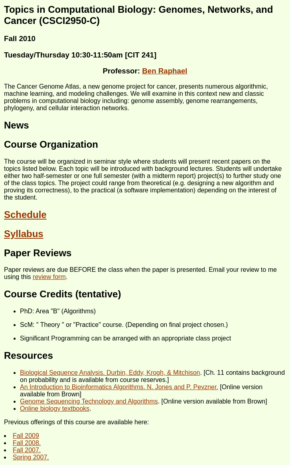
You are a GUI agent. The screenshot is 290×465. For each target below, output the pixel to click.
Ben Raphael (164, 71)
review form (49, 276)
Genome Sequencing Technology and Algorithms (89, 401)
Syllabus (23, 233)
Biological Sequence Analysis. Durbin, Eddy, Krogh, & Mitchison (110, 372)
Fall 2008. (27, 442)
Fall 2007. (27, 450)
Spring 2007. (31, 457)
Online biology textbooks (54, 408)
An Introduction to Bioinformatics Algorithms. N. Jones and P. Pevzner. (119, 387)
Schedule (25, 214)
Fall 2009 (26, 435)
